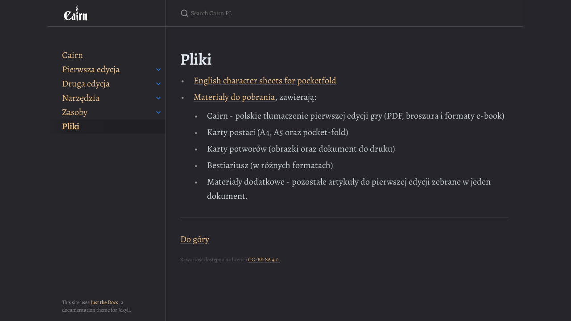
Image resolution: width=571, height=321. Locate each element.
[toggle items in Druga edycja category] (158, 84)
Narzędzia (80, 98)
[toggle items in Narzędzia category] (158, 98)
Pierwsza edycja (91, 69)
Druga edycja (86, 84)
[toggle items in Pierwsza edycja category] (158, 69)
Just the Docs (104, 302)
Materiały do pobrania (234, 97)
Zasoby (74, 112)
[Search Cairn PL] (285, 13)
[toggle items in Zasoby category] (158, 112)
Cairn (72, 55)
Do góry (194, 239)
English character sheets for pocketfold (265, 80)
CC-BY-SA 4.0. (264, 259)
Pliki (70, 126)
